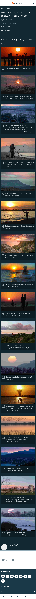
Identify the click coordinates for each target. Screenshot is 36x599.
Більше (5, 44)
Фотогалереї (6, 9)
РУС (25, 596)
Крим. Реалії (5, 26)
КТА (18, 596)
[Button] (6, 31)
